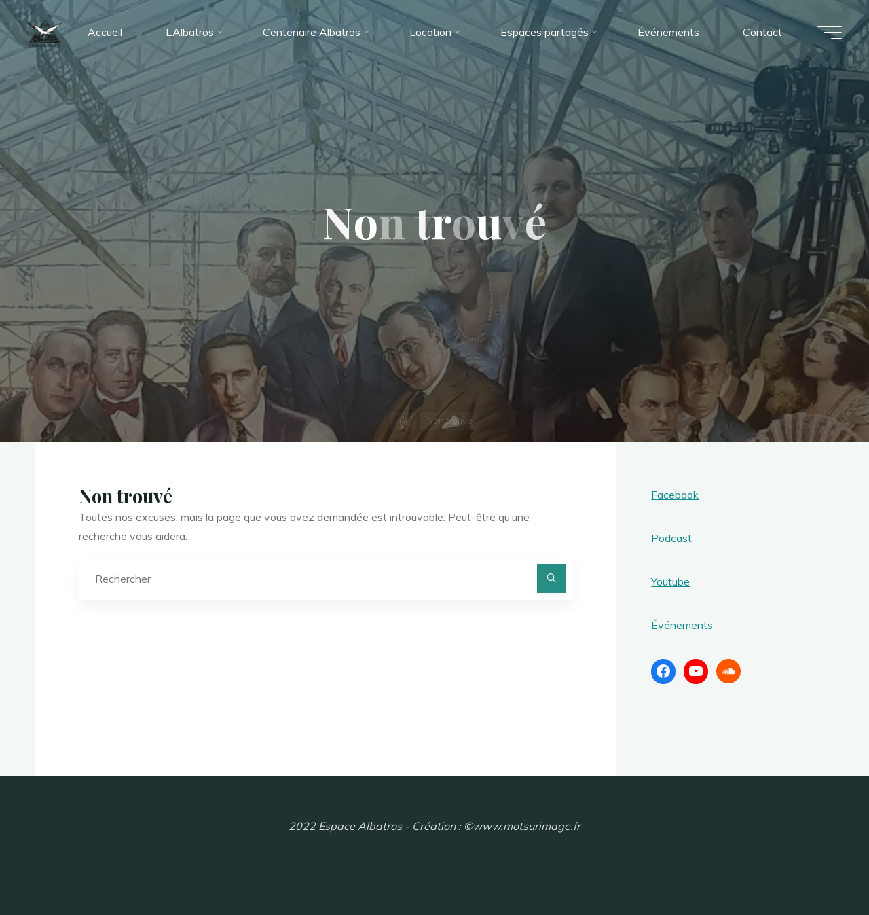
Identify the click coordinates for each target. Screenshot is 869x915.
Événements (682, 625)
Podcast (671, 538)
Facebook (675, 494)
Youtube (670, 581)
